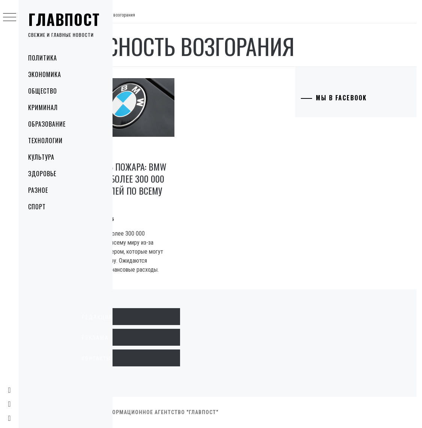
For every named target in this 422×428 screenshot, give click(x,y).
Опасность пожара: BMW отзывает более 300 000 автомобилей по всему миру (160, 176)
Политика (42, 57)
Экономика (44, 74)
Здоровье (42, 173)
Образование (47, 124)
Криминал (43, 107)
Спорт (37, 206)
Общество (42, 90)
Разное (38, 190)
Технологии (45, 140)
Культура (41, 157)
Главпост (64, 19)
